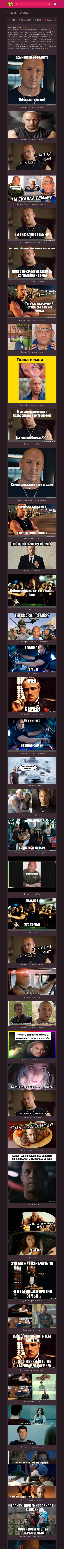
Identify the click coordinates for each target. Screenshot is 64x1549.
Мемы (25, 27)
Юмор (19, 27)
